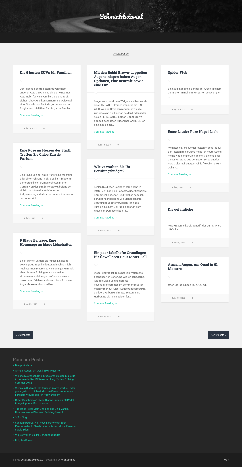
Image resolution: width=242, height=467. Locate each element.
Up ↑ (226, 460)
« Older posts (23, 335)
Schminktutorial (121, 16)
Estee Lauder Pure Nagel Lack (193, 131)
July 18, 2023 (104, 145)
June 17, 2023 (178, 298)
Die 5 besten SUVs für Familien (45, 72)
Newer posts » (218, 335)
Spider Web (177, 72)
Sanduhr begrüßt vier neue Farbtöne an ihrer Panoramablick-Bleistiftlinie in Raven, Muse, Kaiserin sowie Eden (45, 426)
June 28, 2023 (104, 230)
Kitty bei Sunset (24, 440)
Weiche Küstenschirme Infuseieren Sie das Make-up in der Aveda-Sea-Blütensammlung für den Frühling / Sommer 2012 (45, 379)
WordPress (68, 460)
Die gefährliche (180, 209)
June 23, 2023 (30, 304)
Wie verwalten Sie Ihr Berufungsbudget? (112, 168)
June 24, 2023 (178, 242)
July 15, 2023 (178, 109)
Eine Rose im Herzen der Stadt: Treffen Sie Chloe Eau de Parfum (45, 154)
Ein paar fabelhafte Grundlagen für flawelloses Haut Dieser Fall (120, 254)
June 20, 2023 (104, 316)
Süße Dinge (21, 417)
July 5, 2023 (29, 218)
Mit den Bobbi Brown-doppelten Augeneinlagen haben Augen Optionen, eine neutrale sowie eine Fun (120, 78)
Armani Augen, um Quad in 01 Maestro (193, 266)
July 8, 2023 (177, 187)
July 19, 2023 (30, 128)
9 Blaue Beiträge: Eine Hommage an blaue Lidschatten (46, 242)
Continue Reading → (32, 115)
